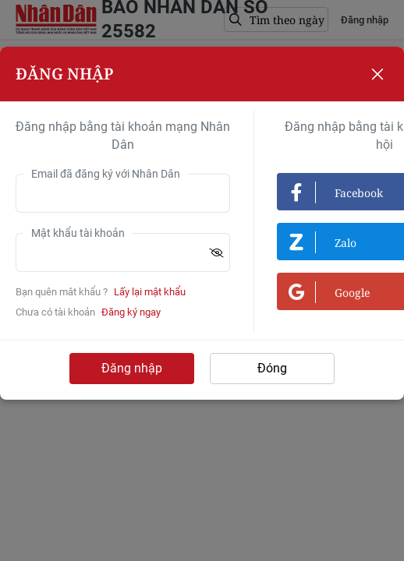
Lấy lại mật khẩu (150, 292)
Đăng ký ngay (131, 312)
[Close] (377, 74)
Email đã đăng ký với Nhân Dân (105, 174)
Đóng (272, 368)
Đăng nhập (131, 368)
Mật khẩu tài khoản (78, 233)
